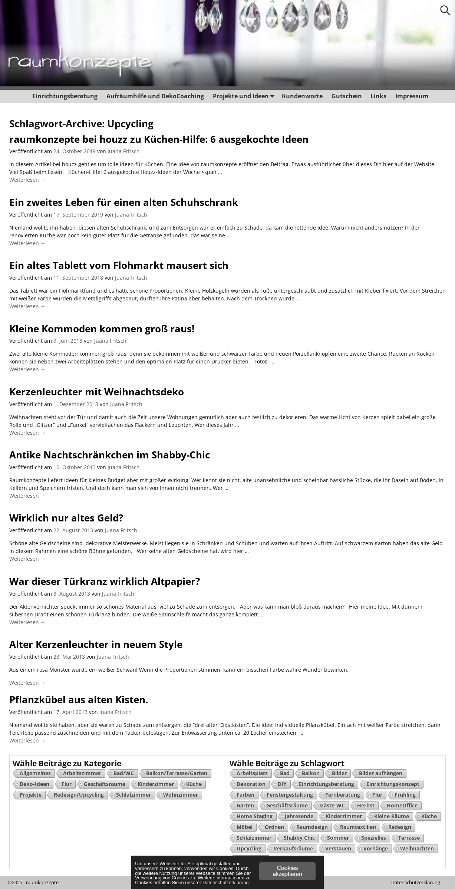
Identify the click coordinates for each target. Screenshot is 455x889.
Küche (194, 783)
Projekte (31, 794)
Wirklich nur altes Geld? (66, 517)
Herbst (366, 805)
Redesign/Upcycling (79, 794)
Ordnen (274, 826)
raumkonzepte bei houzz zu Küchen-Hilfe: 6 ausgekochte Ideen (159, 139)
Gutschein (346, 96)
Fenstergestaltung (290, 794)
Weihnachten (417, 848)
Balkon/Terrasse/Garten (176, 773)
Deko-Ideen (34, 783)
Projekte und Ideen (244, 96)
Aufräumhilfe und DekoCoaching (155, 96)
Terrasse (409, 837)
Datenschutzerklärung (415, 882)
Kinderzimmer (156, 783)
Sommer (338, 837)
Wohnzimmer (180, 794)
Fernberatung (342, 794)
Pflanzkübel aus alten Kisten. (78, 699)
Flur (67, 783)
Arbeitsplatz (252, 773)
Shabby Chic (299, 837)
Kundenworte (302, 96)
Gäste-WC (332, 805)
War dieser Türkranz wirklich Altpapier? (104, 581)
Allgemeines (35, 773)
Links (378, 96)
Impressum (412, 96)
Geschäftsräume (104, 783)
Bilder (339, 773)
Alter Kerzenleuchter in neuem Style (95, 644)
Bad (285, 773)
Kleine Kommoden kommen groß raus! (101, 328)
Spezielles (373, 837)
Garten (245, 805)
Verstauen (338, 848)
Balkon (311, 773)
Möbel (245, 826)
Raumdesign (312, 826)
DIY (282, 783)
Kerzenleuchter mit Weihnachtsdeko (96, 391)
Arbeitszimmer (82, 773)
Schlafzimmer (133, 794)
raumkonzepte (42, 882)
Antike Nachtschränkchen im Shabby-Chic (109, 454)
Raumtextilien (358, 826)
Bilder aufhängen (380, 773)
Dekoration (251, 783)
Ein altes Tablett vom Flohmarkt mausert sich (118, 265)
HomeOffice (402, 805)
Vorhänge (375, 848)
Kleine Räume (391, 816)
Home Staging (255, 816)
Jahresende (299, 816)
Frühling (405, 794)
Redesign (399, 826)
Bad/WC (123, 773)
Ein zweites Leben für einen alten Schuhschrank (123, 202)
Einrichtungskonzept (392, 783)
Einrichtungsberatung (65, 96)
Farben (245, 794)
